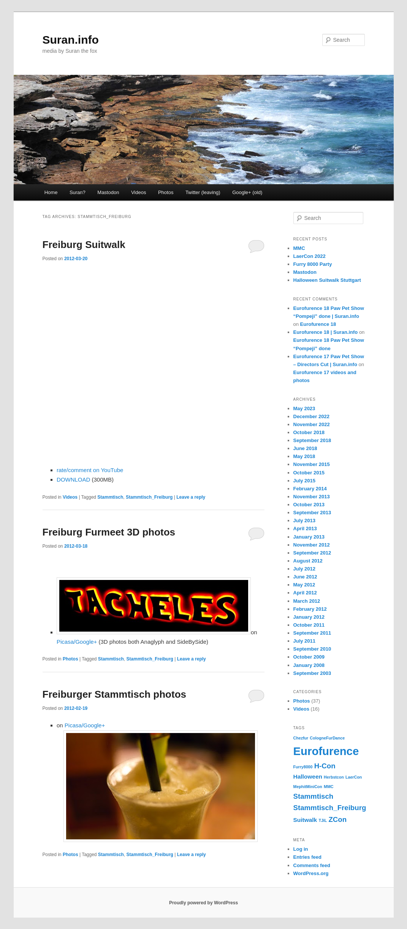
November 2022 (311, 424)
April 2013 (305, 528)
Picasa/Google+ (77, 641)
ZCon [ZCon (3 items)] (337, 819)
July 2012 (304, 569)
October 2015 (309, 473)
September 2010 (312, 649)
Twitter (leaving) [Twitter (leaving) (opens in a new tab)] (202, 192)
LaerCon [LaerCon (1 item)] (353, 777)
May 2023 (304, 408)
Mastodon (108, 192)
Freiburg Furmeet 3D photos (109, 532)
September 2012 (312, 553)
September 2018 (312, 440)
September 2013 (312, 512)
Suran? (78, 192)
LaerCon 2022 (309, 256)
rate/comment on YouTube (90, 470)
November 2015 (311, 464)
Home (51, 192)
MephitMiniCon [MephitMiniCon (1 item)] (307, 786)
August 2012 (308, 561)
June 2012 (305, 577)
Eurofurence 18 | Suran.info (325, 332)
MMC (299, 248)
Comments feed (312, 865)
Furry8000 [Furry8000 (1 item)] (303, 767)
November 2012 (311, 545)
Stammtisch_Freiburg (149, 497)
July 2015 (304, 480)
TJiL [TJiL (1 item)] (322, 820)
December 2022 (311, 416)
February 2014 (310, 488)
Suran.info (71, 39)
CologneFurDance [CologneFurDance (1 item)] (327, 738)
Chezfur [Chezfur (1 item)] (301, 738)
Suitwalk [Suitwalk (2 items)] (305, 820)
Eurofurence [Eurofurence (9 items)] (326, 751)
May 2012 (304, 585)
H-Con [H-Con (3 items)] (325, 766)
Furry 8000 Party (312, 264)
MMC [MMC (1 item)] (328, 786)
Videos (138, 192)
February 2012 (310, 609)
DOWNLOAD (73, 479)
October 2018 (309, 432)
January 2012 (309, 617)
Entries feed (307, 857)
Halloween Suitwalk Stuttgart (327, 280)
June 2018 (305, 448)
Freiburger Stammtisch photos (115, 694)
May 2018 (304, 456)
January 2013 (309, 537)
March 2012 (306, 601)
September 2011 (312, 633)
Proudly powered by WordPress (203, 902)
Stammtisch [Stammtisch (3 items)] (313, 796)
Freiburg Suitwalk (84, 244)
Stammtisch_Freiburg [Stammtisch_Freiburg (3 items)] (329, 808)
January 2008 (309, 665)
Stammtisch (110, 497)
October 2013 (309, 504)
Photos (165, 192)
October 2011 (309, 625)
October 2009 (309, 657)
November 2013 (311, 496)
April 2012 (305, 593)
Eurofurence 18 (318, 324)
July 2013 (304, 520)
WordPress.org (311, 873)
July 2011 (304, 641)
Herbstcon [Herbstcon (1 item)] (334, 777)
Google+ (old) (247, 192)
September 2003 (312, 673)
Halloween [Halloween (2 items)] (307, 776)
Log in (300, 849)
